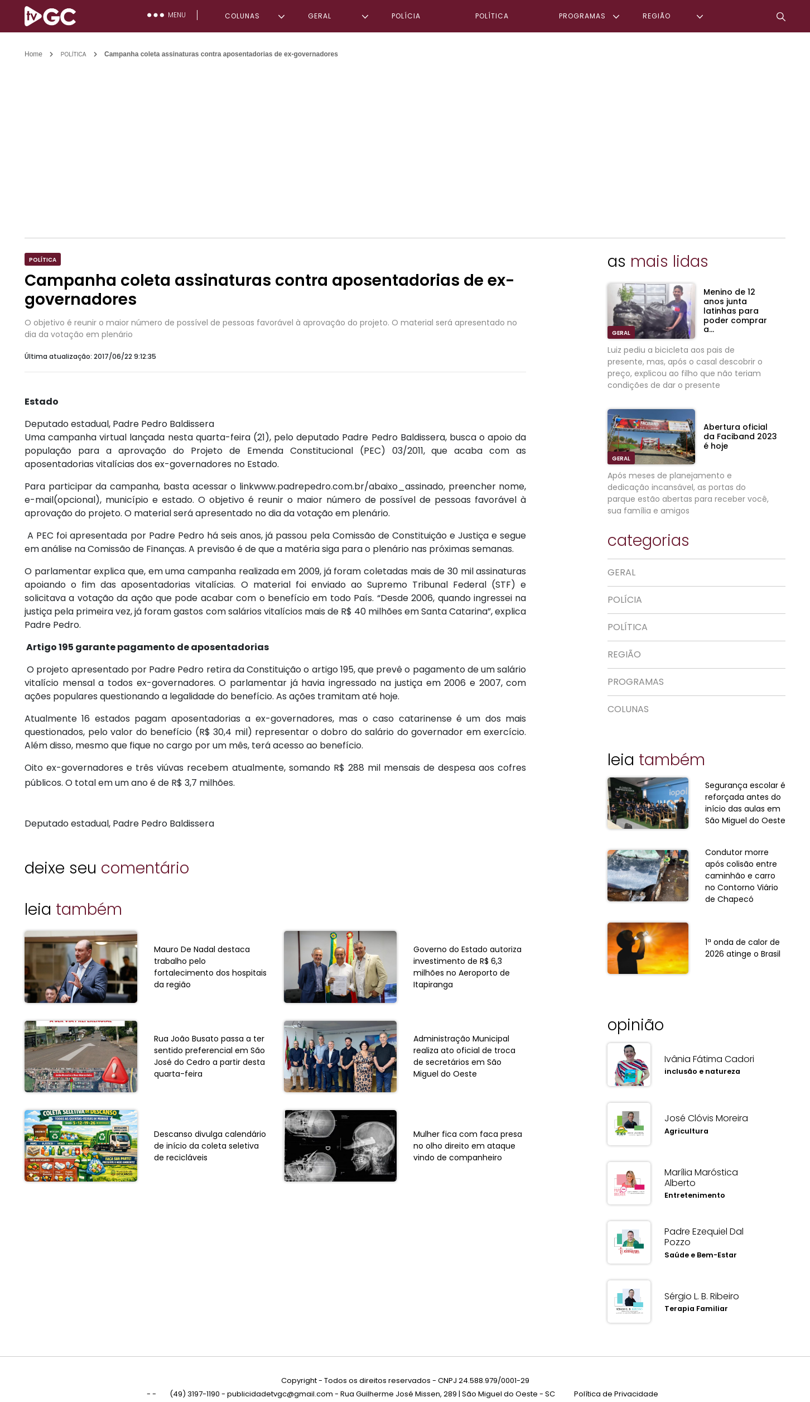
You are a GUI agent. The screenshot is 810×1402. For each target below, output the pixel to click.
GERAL (319, 16)
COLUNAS (242, 16)
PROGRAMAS (582, 16)
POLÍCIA (406, 16)
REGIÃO (657, 16)
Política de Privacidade (616, 1379)
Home (33, 54)
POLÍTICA (492, 16)
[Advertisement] (405, 143)
